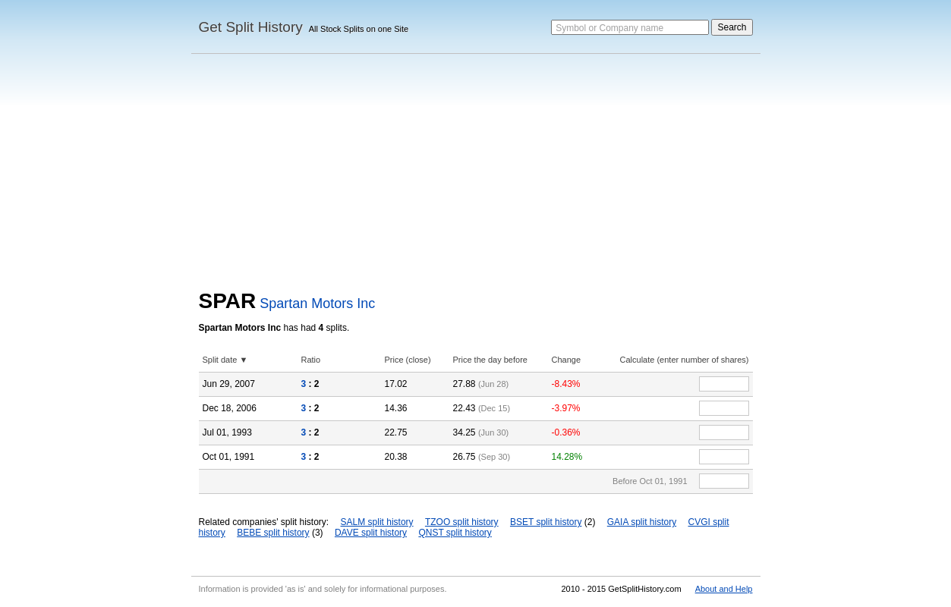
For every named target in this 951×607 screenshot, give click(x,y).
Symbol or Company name (609, 28)
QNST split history (454, 532)
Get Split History (251, 27)
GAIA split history (641, 522)
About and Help (724, 588)
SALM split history (377, 522)
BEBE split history (273, 532)
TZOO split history (462, 522)
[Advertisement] (476, 175)
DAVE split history (371, 532)
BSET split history (545, 522)
